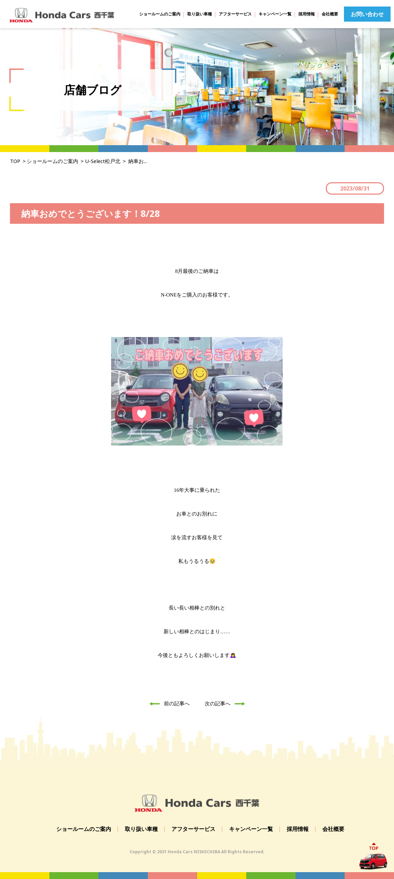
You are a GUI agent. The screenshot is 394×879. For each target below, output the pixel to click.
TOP (15, 161)
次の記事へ (227, 703)
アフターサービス (235, 14)
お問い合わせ (367, 14)
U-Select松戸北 (103, 161)
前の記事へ (168, 703)
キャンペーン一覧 (275, 14)
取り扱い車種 (199, 14)
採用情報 (306, 14)
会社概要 (330, 14)
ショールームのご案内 (159, 14)
